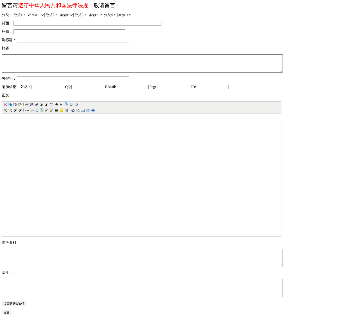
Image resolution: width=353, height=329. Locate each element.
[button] (5, 108)
